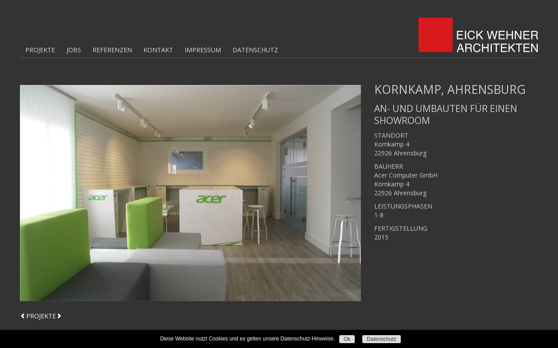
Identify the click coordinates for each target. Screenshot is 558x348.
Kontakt (158, 50)
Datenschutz (255, 50)
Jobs (73, 50)
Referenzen (112, 50)
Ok (347, 339)
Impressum (203, 50)
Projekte (40, 50)
